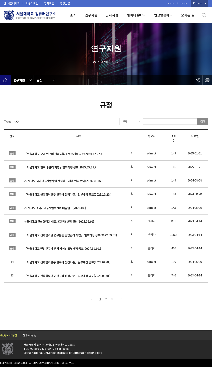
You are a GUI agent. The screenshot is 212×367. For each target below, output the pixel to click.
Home (171, 3)
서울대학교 (13, 3)
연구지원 (91, 14)
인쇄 (207, 80)
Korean (197, 3)
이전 (91, 299)
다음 (121, 299)
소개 (73, 14)
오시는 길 (187, 14)
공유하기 (197, 80)
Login (184, 3)
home (5, 80)
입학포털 (49, 3)
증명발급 (65, 3)
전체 (113, 121)
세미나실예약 (136, 14)
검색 (202, 121)
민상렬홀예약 (163, 14)
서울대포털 (32, 3)
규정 (116, 62)
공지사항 (112, 14)
